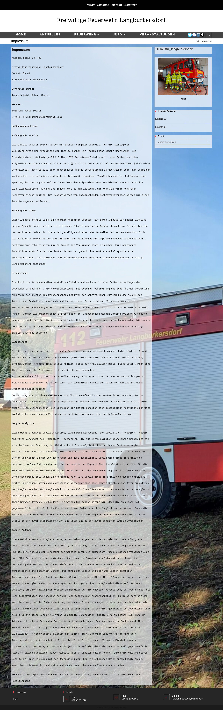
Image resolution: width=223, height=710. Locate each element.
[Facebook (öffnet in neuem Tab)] (194, 35)
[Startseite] (198, 41)
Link (15, 699)
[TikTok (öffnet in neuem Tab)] (202, 35)
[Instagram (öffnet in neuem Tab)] (198, 35)
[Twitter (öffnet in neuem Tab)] (190, 35)
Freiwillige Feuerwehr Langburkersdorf (111, 20)
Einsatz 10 (160, 119)
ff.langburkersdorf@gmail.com (187, 698)
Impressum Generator (44, 675)
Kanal (183, 99)
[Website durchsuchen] (209, 35)
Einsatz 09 (160, 127)
